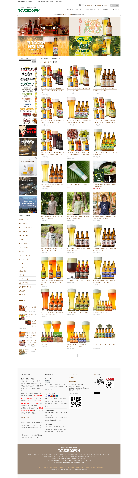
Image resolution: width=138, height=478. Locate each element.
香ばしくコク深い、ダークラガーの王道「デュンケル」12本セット (30, 334)
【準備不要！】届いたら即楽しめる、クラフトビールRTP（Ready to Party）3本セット (78, 154)
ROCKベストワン (29, 314)
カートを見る (72, 381)
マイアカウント (91, 5)
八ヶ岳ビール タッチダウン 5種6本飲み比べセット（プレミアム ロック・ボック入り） (52, 90)
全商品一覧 (22, 295)
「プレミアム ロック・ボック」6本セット (78, 280)
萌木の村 (96, 374)
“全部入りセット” (66, 14)
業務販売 (105, 9)
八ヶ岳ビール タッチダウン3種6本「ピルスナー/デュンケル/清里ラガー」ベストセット (52, 282)
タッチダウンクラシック (100, 312)
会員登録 (99, 5)
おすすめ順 (43, 62)
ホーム (41, 58)
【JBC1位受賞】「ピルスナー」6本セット (78, 312)
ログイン (106, 5)
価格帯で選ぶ (48, 58)
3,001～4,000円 (56, 58)
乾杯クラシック (45, 344)
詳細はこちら (25, 418)
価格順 (49, 62)
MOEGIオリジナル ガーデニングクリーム (78, 184)
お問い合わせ (115, 9)
